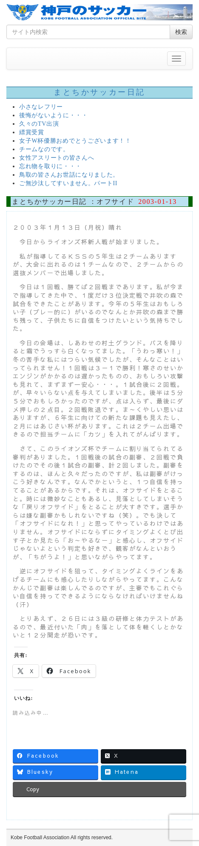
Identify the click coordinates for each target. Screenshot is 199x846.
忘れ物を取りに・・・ (50, 166)
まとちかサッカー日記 (99, 92)
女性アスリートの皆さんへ (56, 158)
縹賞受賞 (31, 132)
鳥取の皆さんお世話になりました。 (69, 175)
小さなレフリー (41, 107)
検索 (181, 31)
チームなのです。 (44, 149)
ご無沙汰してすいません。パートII (68, 183)
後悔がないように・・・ (53, 115)
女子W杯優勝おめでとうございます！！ (75, 141)
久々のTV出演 (39, 124)
